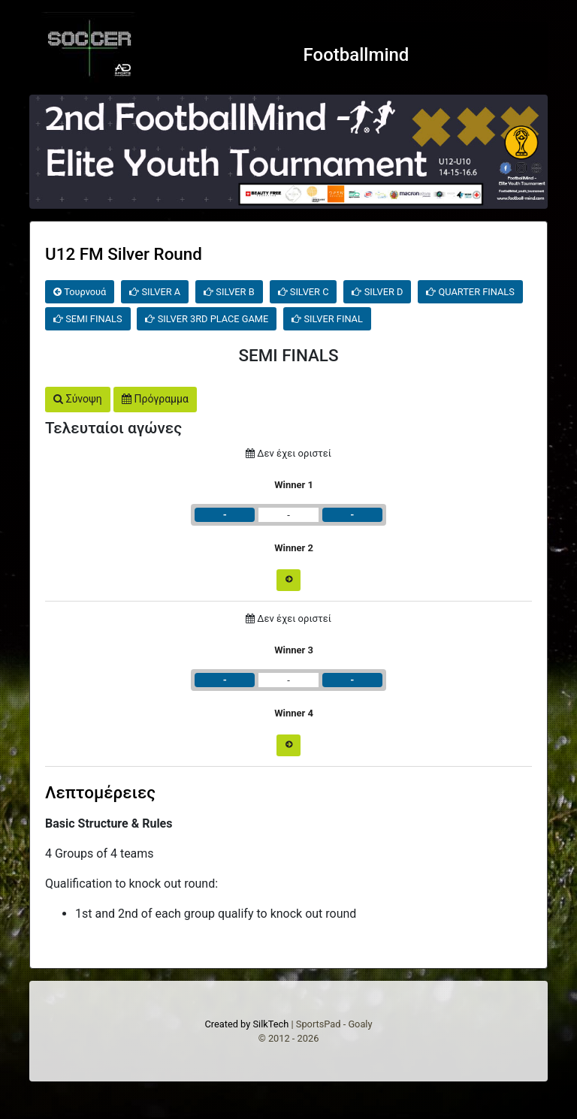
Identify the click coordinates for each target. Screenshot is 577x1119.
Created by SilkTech (246, 1024)
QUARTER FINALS (470, 291)
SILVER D (377, 291)
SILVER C (303, 291)
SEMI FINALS (87, 318)
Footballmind (356, 54)
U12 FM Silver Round (123, 254)
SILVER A (154, 291)
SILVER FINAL (327, 318)
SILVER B (229, 291)
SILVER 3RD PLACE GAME (206, 318)
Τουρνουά (79, 291)
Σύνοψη (77, 399)
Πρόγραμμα (155, 399)
